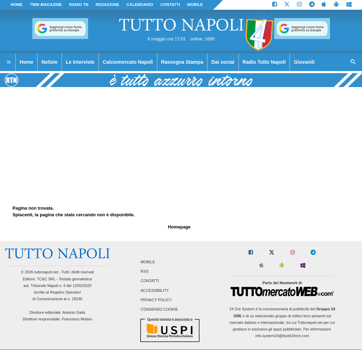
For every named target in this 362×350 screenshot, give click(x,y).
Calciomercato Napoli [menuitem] (128, 62)
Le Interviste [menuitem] (80, 62)
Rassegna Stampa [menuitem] (182, 62)
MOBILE (195, 4)
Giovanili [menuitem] (304, 62)
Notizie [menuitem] (49, 62)
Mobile (148, 262)
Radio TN (78, 4)
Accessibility (155, 290)
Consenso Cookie (159, 309)
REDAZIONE (107, 4)
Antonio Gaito (73, 312)
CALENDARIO (139, 4)
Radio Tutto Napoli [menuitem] (264, 62)
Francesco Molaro (77, 319)
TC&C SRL (46, 279)
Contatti (150, 281)
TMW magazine (46, 4)
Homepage (179, 227)
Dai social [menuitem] (223, 62)
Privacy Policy (156, 300)
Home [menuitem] (26, 62)
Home (16, 4)
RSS (144, 272)
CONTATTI (170, 4)
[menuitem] (8, 62)
